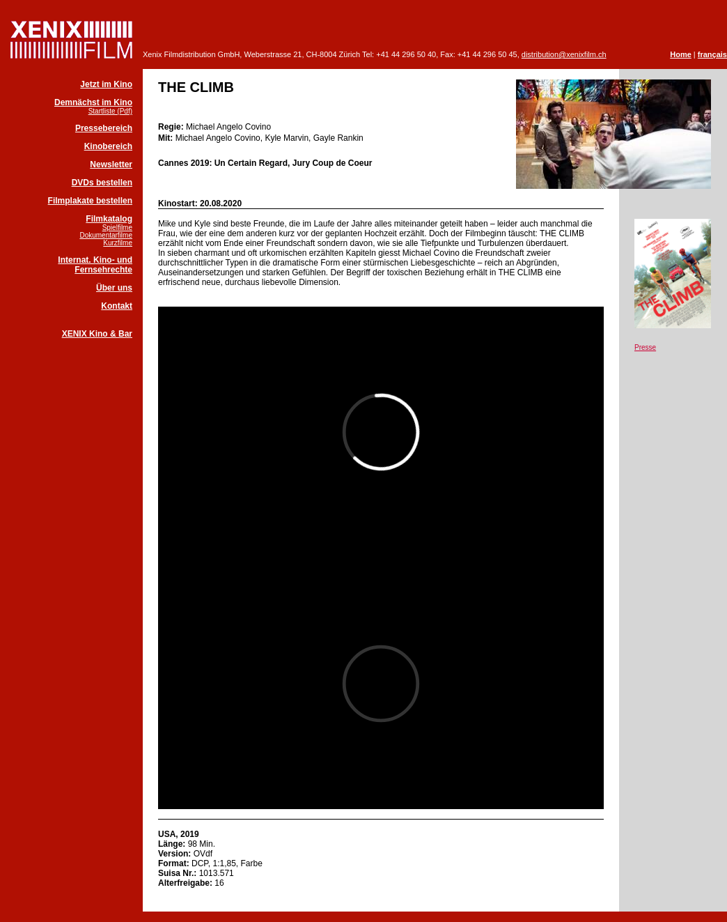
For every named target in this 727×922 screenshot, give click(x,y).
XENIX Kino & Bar (97, 334)
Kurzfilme (117, 243)
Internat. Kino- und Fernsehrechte (95, 265)
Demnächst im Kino (93, 102)
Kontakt (116, 306)
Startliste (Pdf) (110, 111)
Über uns (114, 288)
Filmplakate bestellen (90, 201)
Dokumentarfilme (105, 235)
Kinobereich (108, 146)
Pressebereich (103, 128)
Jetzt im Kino (106, 84)
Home (680, 54)
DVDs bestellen (102, 182)
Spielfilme (117, 227)
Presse (645, 347)
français (712, 54)
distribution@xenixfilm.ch (564, 54)
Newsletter (111, 164)
